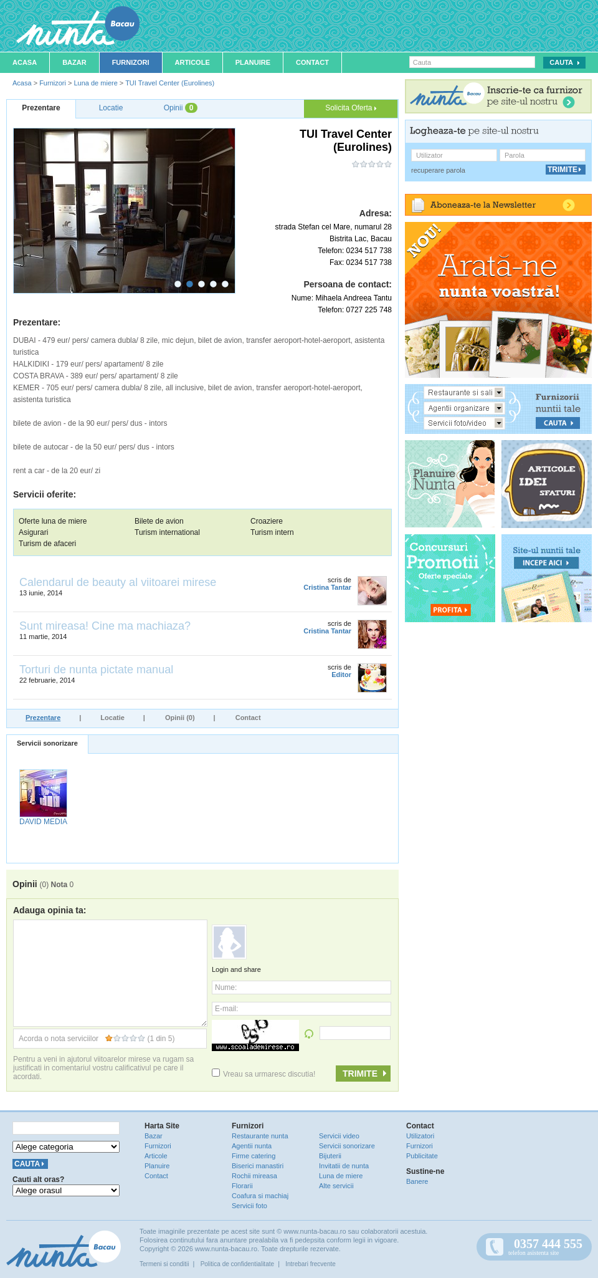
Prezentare (43, 717)
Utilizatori (420, 1136)
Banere (417, 1181)
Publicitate (422, 1156)
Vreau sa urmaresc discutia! (263, 1074)
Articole (192, 62)
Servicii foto (249, 1205)
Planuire (252, 62)
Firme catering (253, 1156)
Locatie (112, 717)
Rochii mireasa (254, 1176)
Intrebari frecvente (310, 1264)
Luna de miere (95, 83)
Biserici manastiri (257, 1166)
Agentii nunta (252, 1146)
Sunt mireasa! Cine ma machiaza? (105, 626)
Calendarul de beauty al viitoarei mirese (117, 582)
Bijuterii (330, 1156)
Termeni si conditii (164, 1264)
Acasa (24, 62)
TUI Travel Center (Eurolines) (169, 83)
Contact (312, 62)
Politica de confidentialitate (237, 1264)
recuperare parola (438, 170)
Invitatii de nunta (344, 1166)
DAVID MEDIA (43, 821)
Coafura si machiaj (260, 1195)
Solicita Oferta (350, 107)
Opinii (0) (180, 717)
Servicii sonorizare (47, 743)
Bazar (74, 62)
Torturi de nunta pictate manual (96, 669)
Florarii (242, 1185)
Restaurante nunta (260, 1136)
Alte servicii (336, 1185)
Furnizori (131, 62)
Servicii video (339, 1136)
